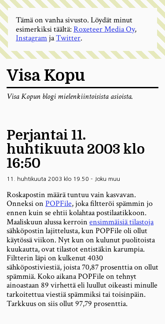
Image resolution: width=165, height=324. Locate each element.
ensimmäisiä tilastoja (121, 222)
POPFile (58, 203)
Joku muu (107, 179)
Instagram (31, 38)
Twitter (68, 38)
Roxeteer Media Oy (104, 29)
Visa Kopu (46, 76)
